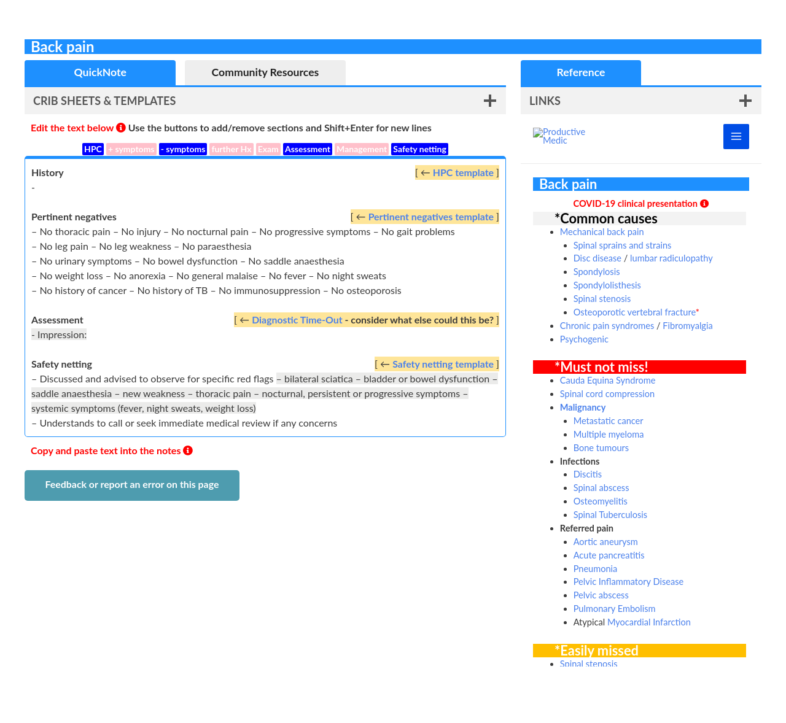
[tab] (100, 72)
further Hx (231, 149)
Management (362, 149)
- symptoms (183, 149)
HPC (93, 149)
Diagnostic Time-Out (297, 319)
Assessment (307, 149)
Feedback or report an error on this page (131, 484)
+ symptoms (131, 149)
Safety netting (419, 149)
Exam (268, 149)
